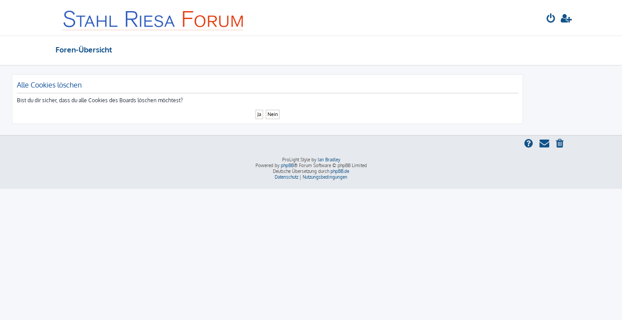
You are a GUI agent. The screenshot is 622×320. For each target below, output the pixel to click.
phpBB (287, 165)
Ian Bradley (329, 159)
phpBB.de (340, 171)
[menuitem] (551, 19)
